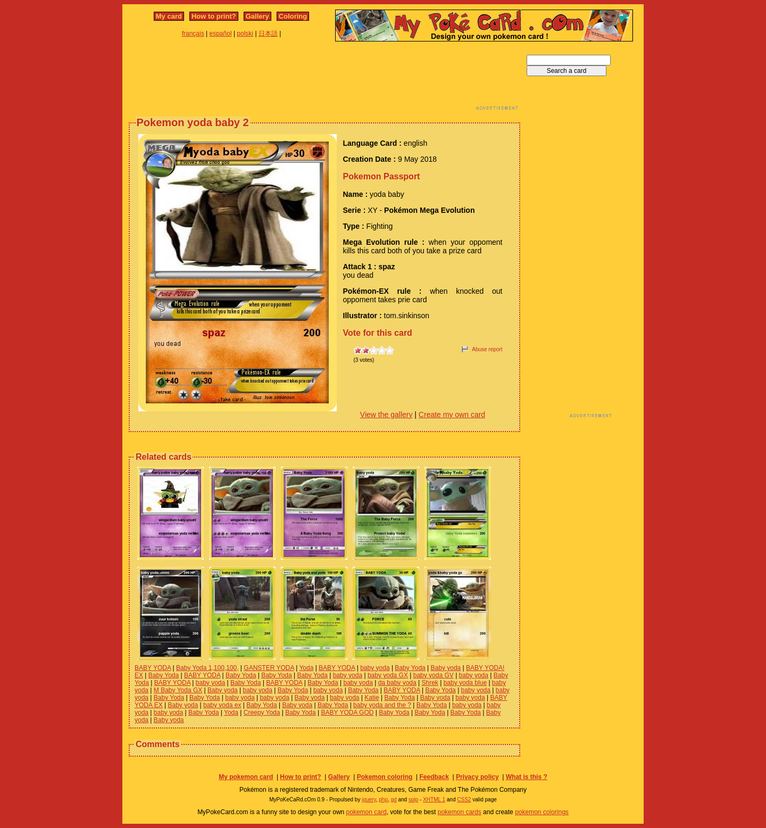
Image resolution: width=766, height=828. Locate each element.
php (383, 799)
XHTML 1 (434, 799)
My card (169, 16)
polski (245, 33)
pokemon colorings (542, 812)
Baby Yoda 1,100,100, (207, 668)
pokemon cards (459, 812)
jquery (369, 799)
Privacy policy (477, 777)
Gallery (257, 16)
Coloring (293, 16)
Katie (371, 697)
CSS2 (464, 799)
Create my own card (452, 414)
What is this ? (526, 777)
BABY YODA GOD (347, 712)
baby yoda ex (222, 705)
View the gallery (386, 414)
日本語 (268, 33)
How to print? (214, 16)
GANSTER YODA (269, 668)
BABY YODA (153, 668)
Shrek (430, 682)
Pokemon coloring (385, 777)
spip (413, 799)
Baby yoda (446, 668)
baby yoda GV (433, 675)
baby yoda (374, 668)
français (193, 33)
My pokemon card (246, 777)
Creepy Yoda (262, 712)
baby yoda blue (465, 682)
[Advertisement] (324, 79)
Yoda (306, 668)
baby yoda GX (388, 675)
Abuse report (487, 349)
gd (394, 799)
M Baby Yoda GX (178, 690)
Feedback (433, 777)
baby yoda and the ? (382, 705)
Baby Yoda (410, 668)
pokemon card (366, 812)
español (221, 33)
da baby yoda (397, 682)
